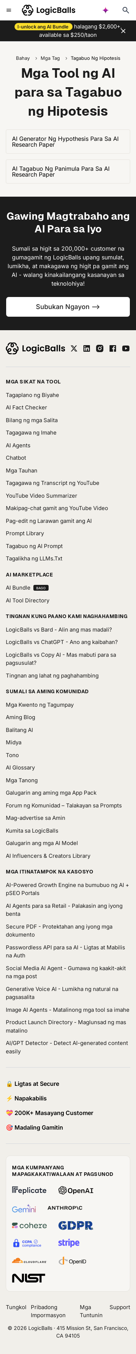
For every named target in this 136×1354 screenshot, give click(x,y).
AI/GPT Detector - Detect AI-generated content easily (67, 1047)
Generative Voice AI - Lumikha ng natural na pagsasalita (62, 993)
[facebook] (112, 348)
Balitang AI (19, 729)
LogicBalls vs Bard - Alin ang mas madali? (59, 629)
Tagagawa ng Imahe (31, 432)
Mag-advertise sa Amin (35, 817)
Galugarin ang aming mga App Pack (51, 792)
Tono (12, 755)
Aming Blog (20, 717)
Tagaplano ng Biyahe (32, 394)
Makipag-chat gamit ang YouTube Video (57, 508)
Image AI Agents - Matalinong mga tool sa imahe (67, 1009)
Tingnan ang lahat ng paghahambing (52, 675)
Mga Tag (50, 58)
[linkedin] (86, 348)
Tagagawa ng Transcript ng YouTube (52, 482)
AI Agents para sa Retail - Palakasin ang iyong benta (64, 910)
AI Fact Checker (26, 407)
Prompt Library (25, 533)
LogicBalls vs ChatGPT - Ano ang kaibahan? (62, 642)
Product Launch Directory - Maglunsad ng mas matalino (66, 1026)
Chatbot (16, 457)
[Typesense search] (126, 10)
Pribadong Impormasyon (48, 1311)
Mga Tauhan (21, 470)
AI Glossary (20, 767)
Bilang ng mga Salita (32, 420)
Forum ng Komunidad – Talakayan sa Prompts (64, 805)
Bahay (23, 58)
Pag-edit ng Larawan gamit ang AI (49, 520)
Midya (13, 742)
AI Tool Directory (27, 600)
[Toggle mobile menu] (8, 10)
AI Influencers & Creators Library (48, 855)
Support (120, 1307)
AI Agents (18, 445)
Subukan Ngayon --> (68, 306)
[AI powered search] (105, 10)
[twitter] (74, 348)
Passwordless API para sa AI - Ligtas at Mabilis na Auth (65, 951)
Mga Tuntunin (91, 1311)
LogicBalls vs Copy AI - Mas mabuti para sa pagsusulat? (61, 659)
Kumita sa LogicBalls (32, 830)
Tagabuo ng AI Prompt (34, 546)
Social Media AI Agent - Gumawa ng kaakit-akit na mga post (66, 972)
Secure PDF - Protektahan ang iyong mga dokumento (59, 930)
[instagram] (99, 348)
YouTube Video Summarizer (41, 495)
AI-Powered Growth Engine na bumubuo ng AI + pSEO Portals (67, 889)
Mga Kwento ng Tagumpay (40, 704)
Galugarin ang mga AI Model (42, 843)
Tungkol (16, 1307)
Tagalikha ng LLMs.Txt (34, 558)
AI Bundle (27, 587)
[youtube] (125, 348)
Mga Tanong (22, 780)
